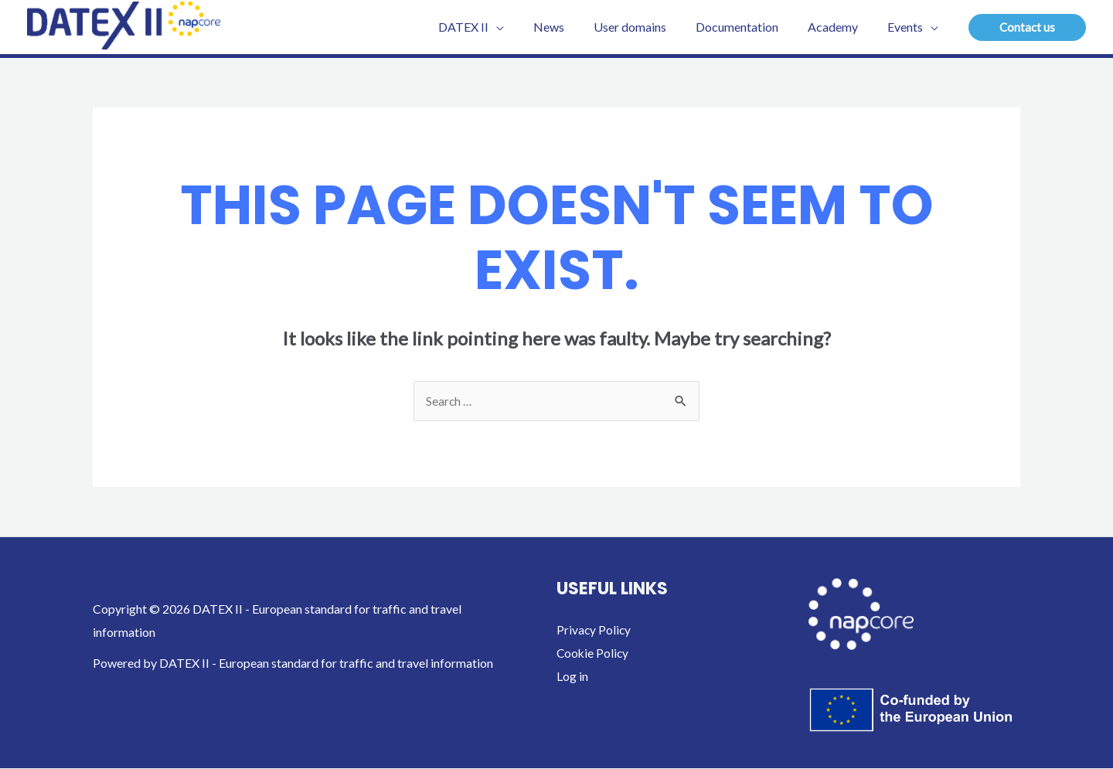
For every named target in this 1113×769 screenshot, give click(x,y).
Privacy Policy (594, 630)
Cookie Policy (593, 653)
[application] (521, 27)
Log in (572, 676)
